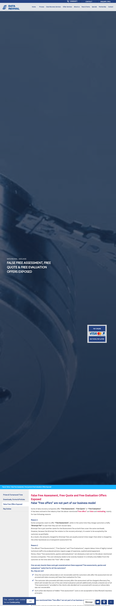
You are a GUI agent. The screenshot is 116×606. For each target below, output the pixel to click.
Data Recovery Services (53, 7)
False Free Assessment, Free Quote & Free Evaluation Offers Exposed (31, 487)
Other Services (67, 7)
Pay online (97, 328)
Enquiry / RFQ (105, 1)
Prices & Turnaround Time (13, 495)
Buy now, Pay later (97, 339)
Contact (88, 1)
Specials (94, 7)
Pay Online (7, 509)
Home (34, 7)
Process (41, 7)
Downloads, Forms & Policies (14, 499)
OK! (30, 601)
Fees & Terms (86, 7)
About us (77, 7)
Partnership (102, 7)
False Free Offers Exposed (12, 504)
